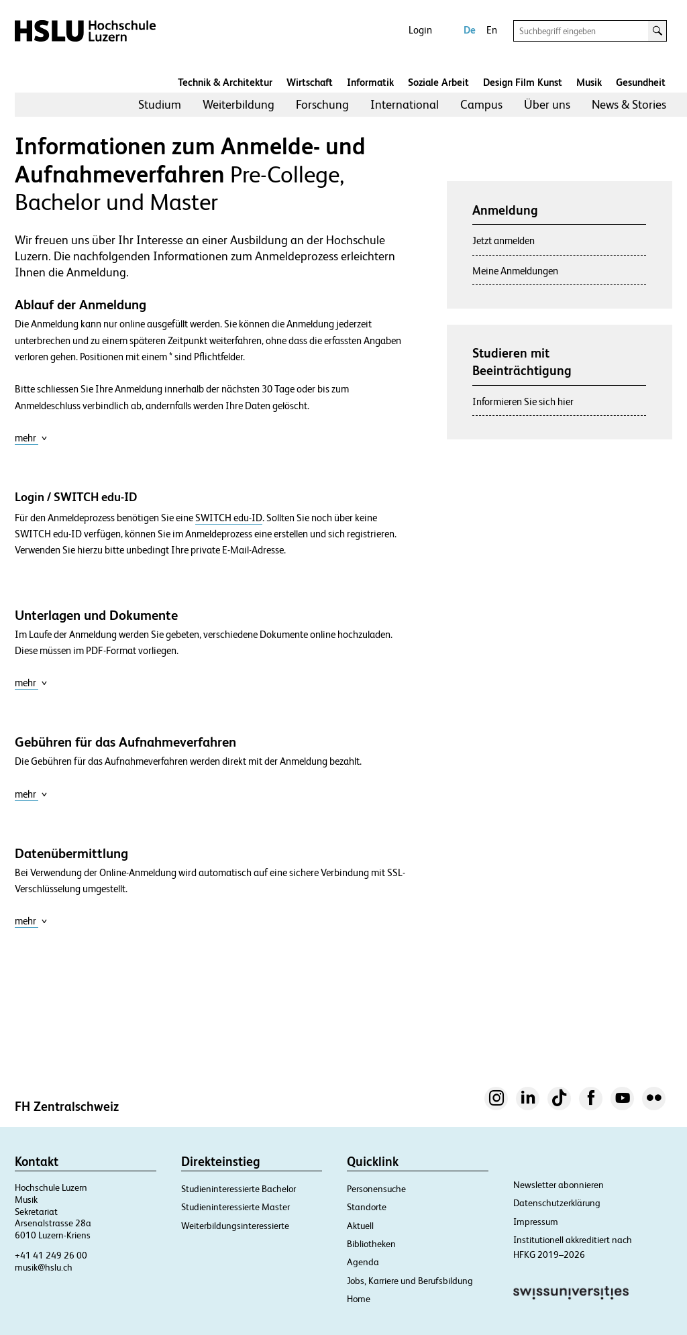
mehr (31, 437)
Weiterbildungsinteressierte (235, 1225)
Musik (589, 82)
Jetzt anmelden (503, 240)
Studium (159, 104)
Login (420, 30)
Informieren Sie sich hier (523, 401)
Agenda (363, 1262)
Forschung (322, 104)
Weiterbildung (238, 104)
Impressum (535, 1221)
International (404, 104)
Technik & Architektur (225, 82)
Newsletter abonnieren (558, 1184)
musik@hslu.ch (43, 1267)
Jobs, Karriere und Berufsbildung (410, 1280)
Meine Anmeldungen (515, 270)
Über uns (547, 104)
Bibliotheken (371, 1243)
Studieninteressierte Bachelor (238, 1188)
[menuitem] (159, 105)
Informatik (370, 82)
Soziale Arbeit (438, 82)
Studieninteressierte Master (235, 1207)
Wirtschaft (309, 82)
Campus (481, 104)
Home (358, 1298)
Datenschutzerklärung (556, 1202)
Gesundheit (641, 82)
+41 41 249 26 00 (51, 1255)
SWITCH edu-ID (228, 518)
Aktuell (360, 1225)
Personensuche (376, 1188)
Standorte (366, 1207)
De (470, 30)
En (491, 30)
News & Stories (629, 104)
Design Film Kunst (522, 82)
